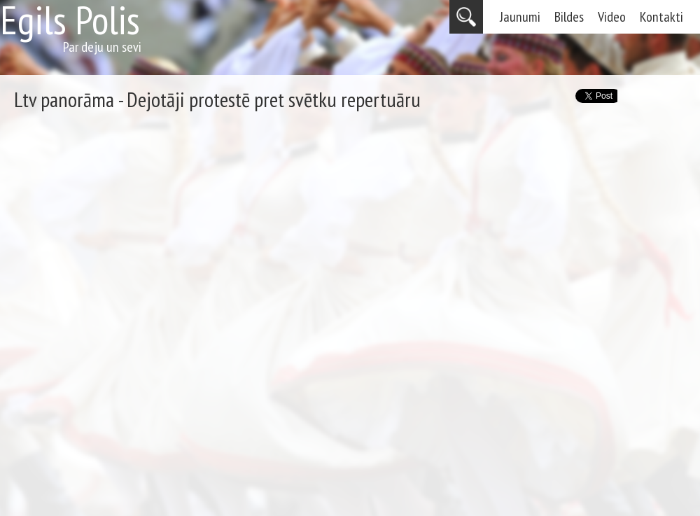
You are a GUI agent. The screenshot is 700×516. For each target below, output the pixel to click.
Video (612, 17)
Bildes (569, 17)
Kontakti (661, 17)
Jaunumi (520, 17)
